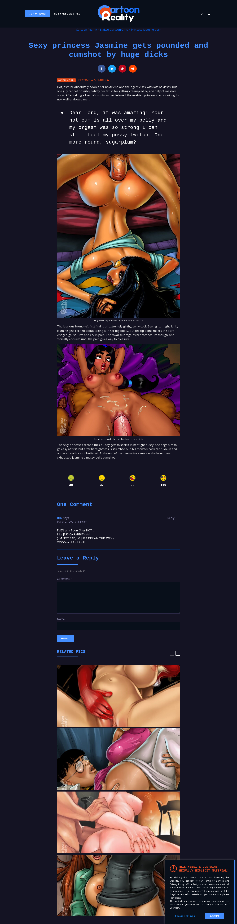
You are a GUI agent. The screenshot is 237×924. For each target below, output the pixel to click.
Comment (64, 579)
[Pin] (122, 69)
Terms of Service (214, 880)
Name (61, 619)
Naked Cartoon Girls (114, 30)
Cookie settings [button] (185, 916)
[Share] (102, 69)
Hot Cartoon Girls (67, 13)
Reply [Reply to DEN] (170, 518)
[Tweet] (112, 69)
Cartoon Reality (86, 30)
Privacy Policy (177, 884)
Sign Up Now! (37, 13)
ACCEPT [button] (215, 916)
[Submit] (133, 69)
